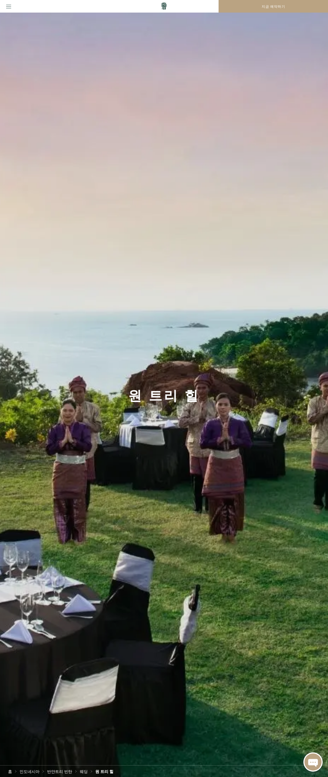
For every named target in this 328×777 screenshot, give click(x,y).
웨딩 (84, 771)
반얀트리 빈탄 (59, 771)
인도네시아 (30, 771)
